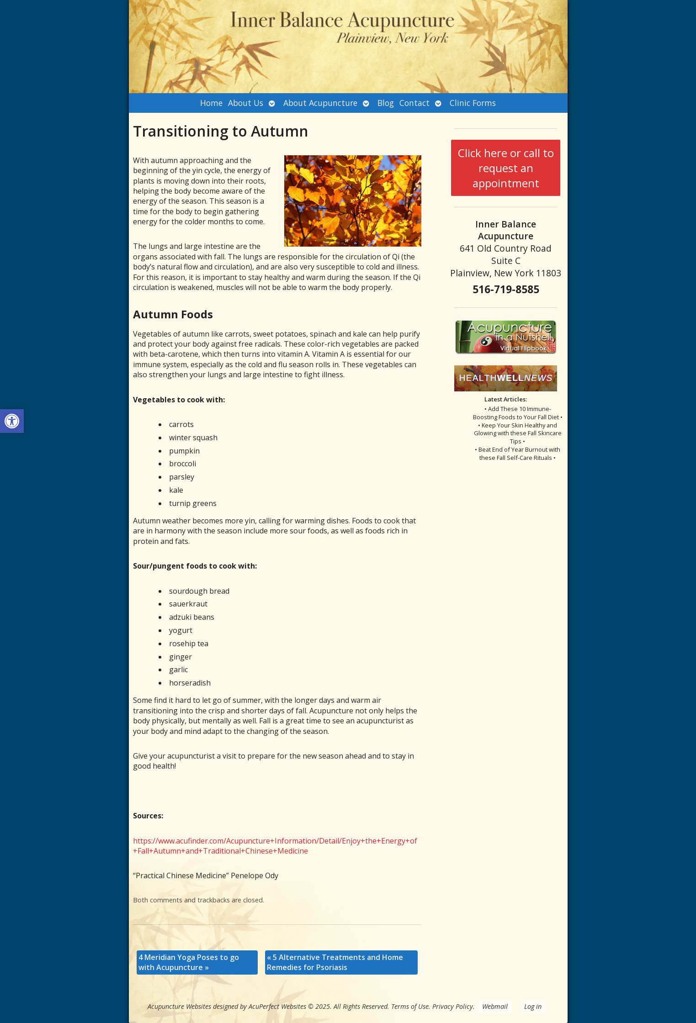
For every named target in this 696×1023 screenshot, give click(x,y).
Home (211, 102)
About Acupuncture (320, 102)
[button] (12, 421)
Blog (385, 102)
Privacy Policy (452, 1006)
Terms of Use (410, 1006)
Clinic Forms (473, 102)
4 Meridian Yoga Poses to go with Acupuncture (188, 962)
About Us (245, 102)
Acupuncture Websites (179, 1006)
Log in (533, 1006)
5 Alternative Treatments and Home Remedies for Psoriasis (335, 962)
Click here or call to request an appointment (506, 167)
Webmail (495, 1006)
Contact (414, 102)
